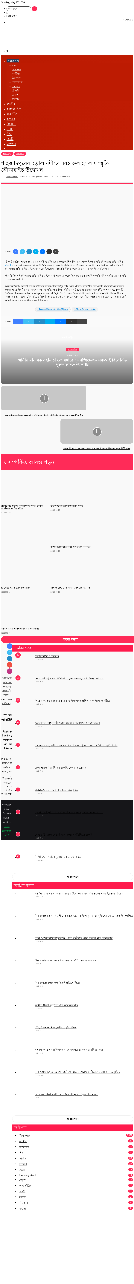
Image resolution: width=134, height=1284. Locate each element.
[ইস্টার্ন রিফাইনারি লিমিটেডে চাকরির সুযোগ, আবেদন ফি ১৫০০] (25, 820)
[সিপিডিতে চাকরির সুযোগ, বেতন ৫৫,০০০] (25, 863)
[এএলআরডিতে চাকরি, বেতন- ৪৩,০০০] (25, 798)
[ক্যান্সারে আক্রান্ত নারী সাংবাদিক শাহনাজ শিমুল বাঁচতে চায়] (25, 1103)
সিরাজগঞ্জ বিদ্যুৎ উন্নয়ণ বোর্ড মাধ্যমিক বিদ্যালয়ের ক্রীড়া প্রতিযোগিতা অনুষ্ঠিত (77, 1072)
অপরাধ (11, 119)
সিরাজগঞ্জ (13, 60)
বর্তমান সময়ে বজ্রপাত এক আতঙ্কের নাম (56, 1005)
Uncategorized (27, 1175)
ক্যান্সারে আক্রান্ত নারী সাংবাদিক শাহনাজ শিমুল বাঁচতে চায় (66, 1094)
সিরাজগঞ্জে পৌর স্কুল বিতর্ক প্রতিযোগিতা (57, 982)
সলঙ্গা (22, 1197)
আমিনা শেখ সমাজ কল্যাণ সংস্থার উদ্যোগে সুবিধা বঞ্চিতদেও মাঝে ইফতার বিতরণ (79, 893)
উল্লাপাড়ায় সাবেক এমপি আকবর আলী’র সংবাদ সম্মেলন (65, 960)
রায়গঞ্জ (15, 99)
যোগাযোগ (7, 678)
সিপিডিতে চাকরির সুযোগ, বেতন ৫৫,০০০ (58, 857)
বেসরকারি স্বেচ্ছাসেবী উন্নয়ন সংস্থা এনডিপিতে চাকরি (63, 834)
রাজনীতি (12, 114)
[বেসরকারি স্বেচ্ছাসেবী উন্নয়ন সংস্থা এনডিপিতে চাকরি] (25, 843)
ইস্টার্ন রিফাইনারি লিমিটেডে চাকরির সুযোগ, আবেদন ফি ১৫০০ (69, 812)
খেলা (10, 129)
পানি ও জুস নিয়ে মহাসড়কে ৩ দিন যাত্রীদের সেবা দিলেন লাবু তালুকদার (73, 938)
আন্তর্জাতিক (14, 109)
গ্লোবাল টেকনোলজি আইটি (6, 830)
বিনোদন (11, 124)
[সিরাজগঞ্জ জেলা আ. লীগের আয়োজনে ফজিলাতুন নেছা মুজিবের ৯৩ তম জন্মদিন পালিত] (25, 924)
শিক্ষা (9, 134)
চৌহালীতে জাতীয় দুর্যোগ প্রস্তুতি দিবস (55, 1027)
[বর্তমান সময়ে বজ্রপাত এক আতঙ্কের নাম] (25, 1013)
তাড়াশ (15, 95)
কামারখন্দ (16, 69)
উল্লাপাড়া (16, 78)
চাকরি (10, 139)
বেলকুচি (16, 86)
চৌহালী (15, 90)
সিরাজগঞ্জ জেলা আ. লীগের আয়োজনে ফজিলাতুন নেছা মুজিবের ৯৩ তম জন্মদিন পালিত (84, 915)
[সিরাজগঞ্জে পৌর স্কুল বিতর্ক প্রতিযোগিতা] (25, 991)
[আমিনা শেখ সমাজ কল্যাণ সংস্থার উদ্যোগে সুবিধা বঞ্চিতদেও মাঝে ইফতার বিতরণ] (25, 902)
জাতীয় (11, 103)
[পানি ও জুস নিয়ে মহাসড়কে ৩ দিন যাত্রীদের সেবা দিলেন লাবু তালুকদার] (25, 946)
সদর (14, 65)
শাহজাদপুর (17, 82)
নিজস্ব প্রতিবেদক (11, 177)
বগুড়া (22, 1208)
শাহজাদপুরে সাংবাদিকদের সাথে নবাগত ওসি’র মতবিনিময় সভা (69, 1049)
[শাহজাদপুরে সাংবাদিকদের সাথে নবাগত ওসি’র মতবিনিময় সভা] (25, 1058)
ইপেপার (11, 144)
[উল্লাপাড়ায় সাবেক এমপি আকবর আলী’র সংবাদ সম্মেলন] (25, 969)
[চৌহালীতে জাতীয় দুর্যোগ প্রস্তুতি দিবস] (25, 1036)
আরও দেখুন (73, 876)
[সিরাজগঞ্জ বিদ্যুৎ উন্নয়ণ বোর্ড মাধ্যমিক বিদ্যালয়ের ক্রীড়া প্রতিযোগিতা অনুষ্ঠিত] (25, 1080)
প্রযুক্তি (22, 1180)
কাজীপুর (16, 73)
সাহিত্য (23, 1158)
